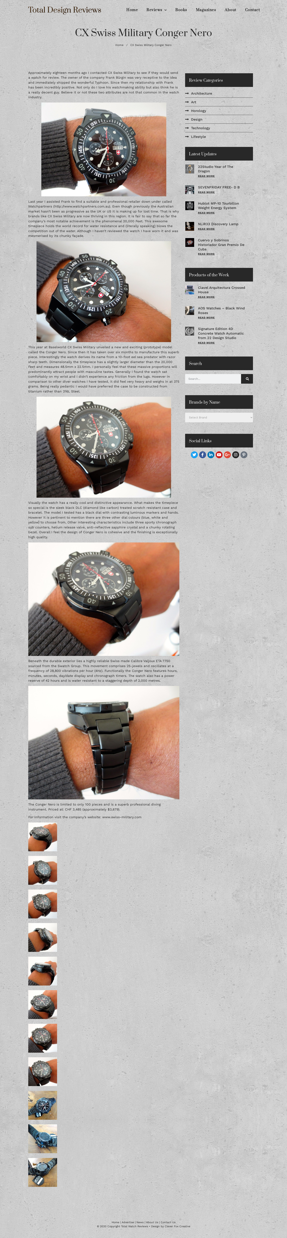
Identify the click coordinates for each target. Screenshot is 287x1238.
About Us (152, 1222)
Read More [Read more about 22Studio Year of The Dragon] (206, 176)
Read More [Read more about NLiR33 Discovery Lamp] (206, 228)
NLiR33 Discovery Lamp (218, 224)
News (140, 1222)
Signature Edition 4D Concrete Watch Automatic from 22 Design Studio (221, 333)
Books (181, 10)
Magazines (206, 10)
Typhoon (101, 82)
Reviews (156, 10)
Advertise (128, 1222)
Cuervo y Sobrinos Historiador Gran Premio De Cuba (221, 244)
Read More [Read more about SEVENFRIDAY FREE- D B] (206, 192)
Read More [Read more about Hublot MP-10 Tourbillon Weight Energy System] (206, 212)
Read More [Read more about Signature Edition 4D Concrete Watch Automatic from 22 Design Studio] (206, 342)
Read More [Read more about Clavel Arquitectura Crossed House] (206, 297)
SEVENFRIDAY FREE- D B (219, 187)
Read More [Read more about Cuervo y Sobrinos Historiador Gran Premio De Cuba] (206, 253)
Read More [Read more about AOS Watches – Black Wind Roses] (206, 317)
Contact (252, 10)
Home (132, 10)
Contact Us (168, 1222)
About (230, 10)
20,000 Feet (132, 221)
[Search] (247, 379)
